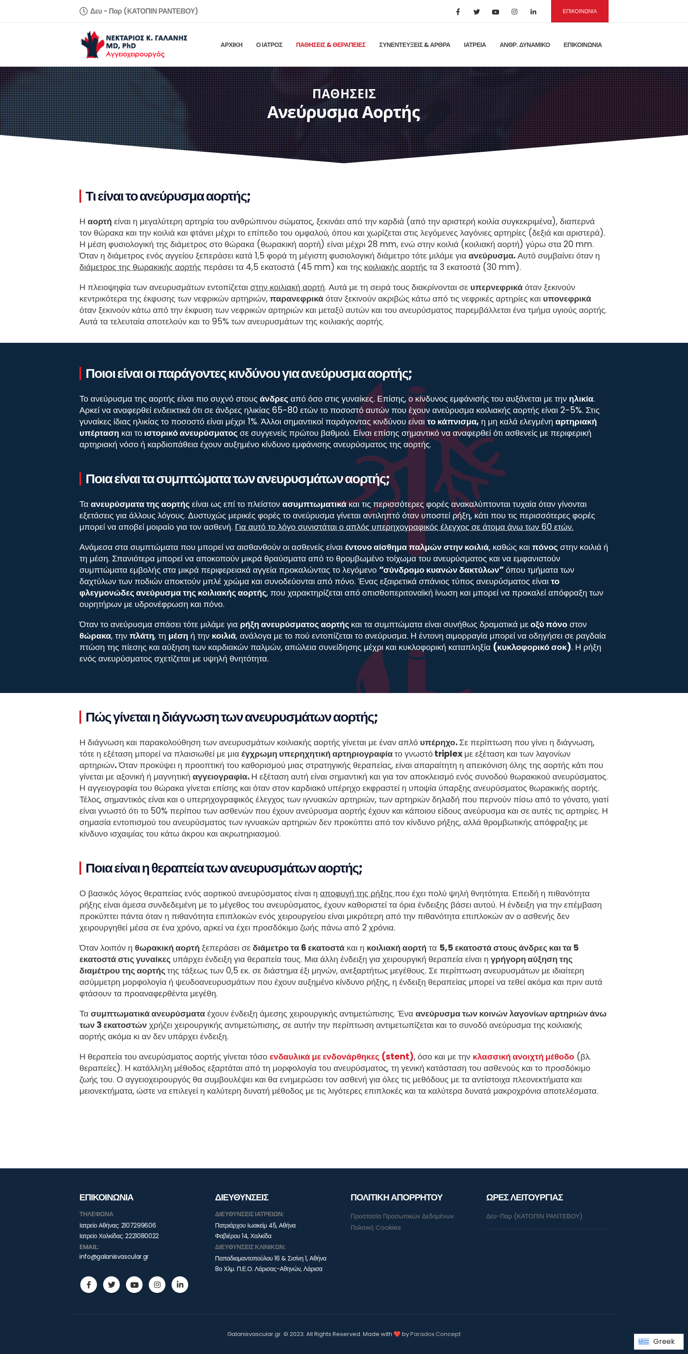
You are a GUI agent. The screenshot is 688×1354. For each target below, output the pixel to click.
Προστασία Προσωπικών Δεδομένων (402, 1216)
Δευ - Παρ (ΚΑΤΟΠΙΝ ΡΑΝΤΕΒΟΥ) (138, 11)
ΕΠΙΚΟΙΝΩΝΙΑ (580, 11)
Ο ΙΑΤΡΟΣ (269, 44)
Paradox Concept (435, 1334)
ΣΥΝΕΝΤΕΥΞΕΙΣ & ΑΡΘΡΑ (414, 44)
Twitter (111, 1284)
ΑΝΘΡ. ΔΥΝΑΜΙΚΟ (525, 44)
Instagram (157, 1284)
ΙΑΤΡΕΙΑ (475, 44)
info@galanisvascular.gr (114, 1256)
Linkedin (180, 1284)
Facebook (88, 1284)
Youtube (134, 1284)
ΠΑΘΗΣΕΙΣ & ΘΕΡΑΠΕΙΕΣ (331, 44)
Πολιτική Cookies (376, 1227)
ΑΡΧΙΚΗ (232, 44)
